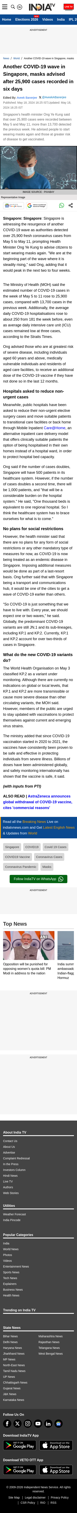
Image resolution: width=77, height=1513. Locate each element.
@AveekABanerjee (54, 97)
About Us (9, 1146)
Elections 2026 (26, 19)
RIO (42, 1502)
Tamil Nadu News (14, 1371)
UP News (9, 1376)
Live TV (8, 1181)
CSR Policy (28, 1502)
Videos (47, 19)
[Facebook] (7, 1423)
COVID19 (31, 847)
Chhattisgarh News (15, 1382)
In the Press (10, 1164)
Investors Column (14, 1170)
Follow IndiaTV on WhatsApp (38, 879)
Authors (8, 1187)
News (6, 58)
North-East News (14, 1365)
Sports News (11, 1272)
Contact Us (10, 1141)
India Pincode (12, 1220)
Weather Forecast (14, 1214)
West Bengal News (51, 1353)
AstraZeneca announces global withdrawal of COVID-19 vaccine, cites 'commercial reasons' (37, 802)
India (61, 19)
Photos (7, 1255)
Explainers (9, 1284)
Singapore (12, 847)
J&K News (9, 1394)
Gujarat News (12, 1388)
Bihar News (10, 1336)
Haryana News (12, 1347)
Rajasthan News (49, 1342)
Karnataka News (13, 1400)
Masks (47, 866)
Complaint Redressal (16, 1158)
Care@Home (54, 428)
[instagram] (28, 1423)
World (16, 58)
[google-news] (58, 1423)
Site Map (14, 1497)
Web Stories (11, 1193)
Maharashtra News (51, 1336)
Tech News (10, 1278)
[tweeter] (17, 1423)
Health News (11, 1295)
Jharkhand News (13, 1353)
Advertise (9, 1152)
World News (10, 1249)
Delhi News (10, 1342)
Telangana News (49, 1347)
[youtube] (38, 1423)
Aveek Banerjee (27, 97)
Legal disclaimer (35, 1497)
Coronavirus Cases (49, 857)
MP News (9, 1359)
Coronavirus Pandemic (20, 866)
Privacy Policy (60, 1497)
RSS (53, 1502)
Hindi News (10, 1175)
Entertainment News (16, 1266)
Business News (13, 1289)
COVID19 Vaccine (17, 857)
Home (6, 19)
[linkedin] (48, 1423)
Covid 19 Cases (56, 847)
